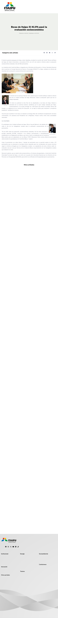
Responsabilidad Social (29, 24)
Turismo (22, 571)
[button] (44, 52)
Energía (22, 554)
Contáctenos (42, 564)
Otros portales (5, 575)
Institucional (4, 554)
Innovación (4, 567)
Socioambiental (43, 554)
